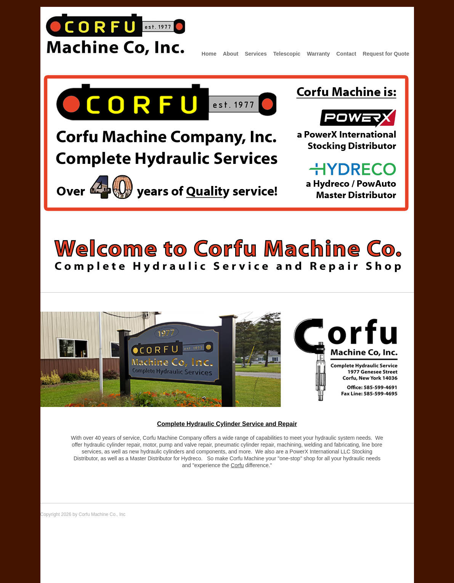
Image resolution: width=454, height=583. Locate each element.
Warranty (318, 54)
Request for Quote (386, 54)
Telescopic (286, 54)
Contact (346, 54)
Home (209, 54)
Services (256, 54)
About (230, 54)
